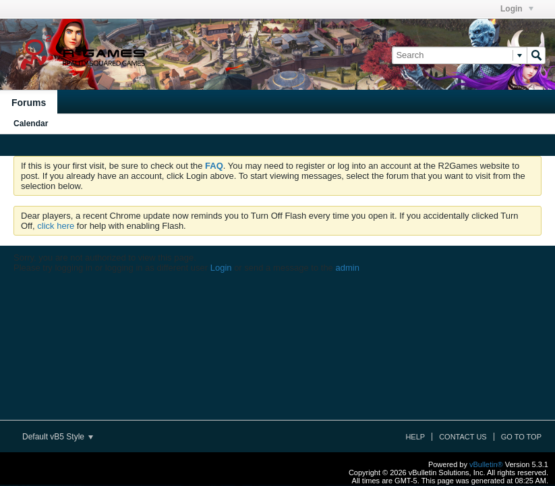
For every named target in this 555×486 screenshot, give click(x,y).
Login (516, 9)
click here (55, 226)
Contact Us (463, 437)
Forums (28, 102)
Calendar (30, 123)
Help (415, 437)
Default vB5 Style (57, 436)
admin (347, 268)
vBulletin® (486, 464)
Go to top (521, 437)
